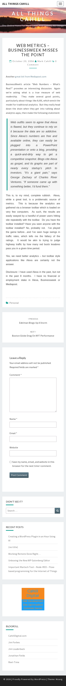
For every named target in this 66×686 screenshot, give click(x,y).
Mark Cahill (44, 61)
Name (13, 418)
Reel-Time (13, 662)
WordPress (40, 679)
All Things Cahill (15, 4)
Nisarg (59, 679)
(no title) (13, 547)
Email (13, 433)
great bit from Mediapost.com (30, 76)
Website (14, 447)
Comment (16, 374)
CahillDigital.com (17, 635)
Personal (14, 302)
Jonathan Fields (16, 655)
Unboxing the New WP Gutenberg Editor (29, 560)
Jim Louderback (16, 648)
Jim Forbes (14, 642)
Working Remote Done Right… (24, 553)
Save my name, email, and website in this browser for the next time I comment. (33, 463)
